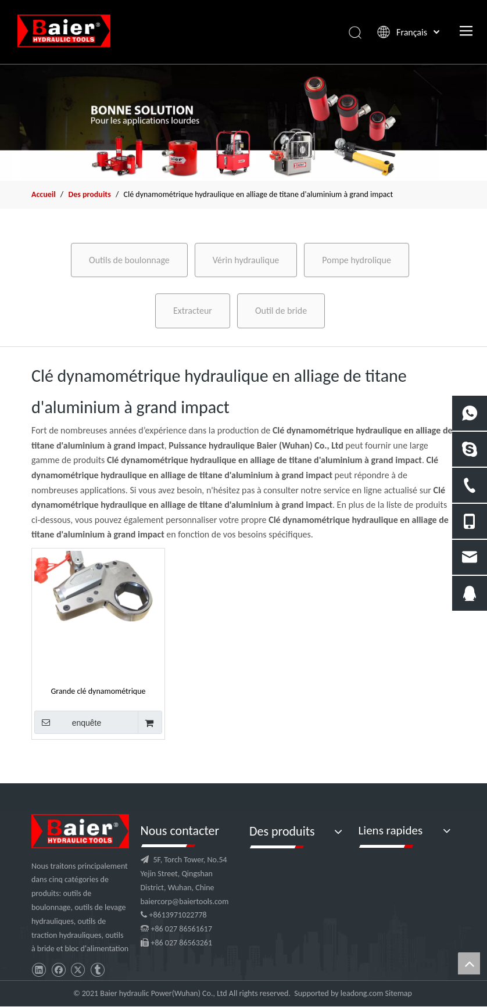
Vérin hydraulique (246, 260)
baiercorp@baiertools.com (185, 901)
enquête (67, 722)
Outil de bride (281, 310)
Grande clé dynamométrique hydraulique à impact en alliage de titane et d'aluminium (98, 691)
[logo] (80, 831)
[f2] (243, 122)
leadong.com (362, 993)
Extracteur (192, 310)
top (469, 963)
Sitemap (398, 993)
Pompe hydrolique (356, 260)
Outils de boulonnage (129, 260)
